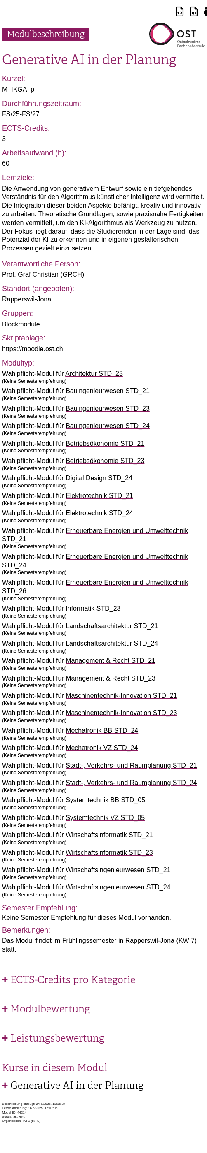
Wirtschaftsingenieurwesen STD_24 (118, 887)
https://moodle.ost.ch (32, 348)
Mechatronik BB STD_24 (102, 730)
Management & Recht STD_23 (110, 678)
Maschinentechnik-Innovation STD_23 (121, 712)
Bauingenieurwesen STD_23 (108, 408)
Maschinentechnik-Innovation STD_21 (121, 695)
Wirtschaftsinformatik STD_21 (109, 834)
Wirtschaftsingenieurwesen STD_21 (118, 869)
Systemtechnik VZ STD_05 (105, 817)
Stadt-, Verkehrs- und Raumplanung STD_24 (131, 782)
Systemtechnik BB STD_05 (105, 799)
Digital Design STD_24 (99, 478)
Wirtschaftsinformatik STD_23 (109, 852)
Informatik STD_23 (93, 608)
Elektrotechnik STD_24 (99, 512)
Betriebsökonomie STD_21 (105, 443)
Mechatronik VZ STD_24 (102, 747)
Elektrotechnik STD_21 (99, 495)
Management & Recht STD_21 (110, 660)
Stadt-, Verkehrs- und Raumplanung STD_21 (131, 765)
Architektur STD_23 (94, 373)
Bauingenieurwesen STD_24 (108, 425)
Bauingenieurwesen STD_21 (108, 390)
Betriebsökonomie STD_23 (105, 460)
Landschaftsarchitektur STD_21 (112, 626)
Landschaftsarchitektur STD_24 (112, 643)
